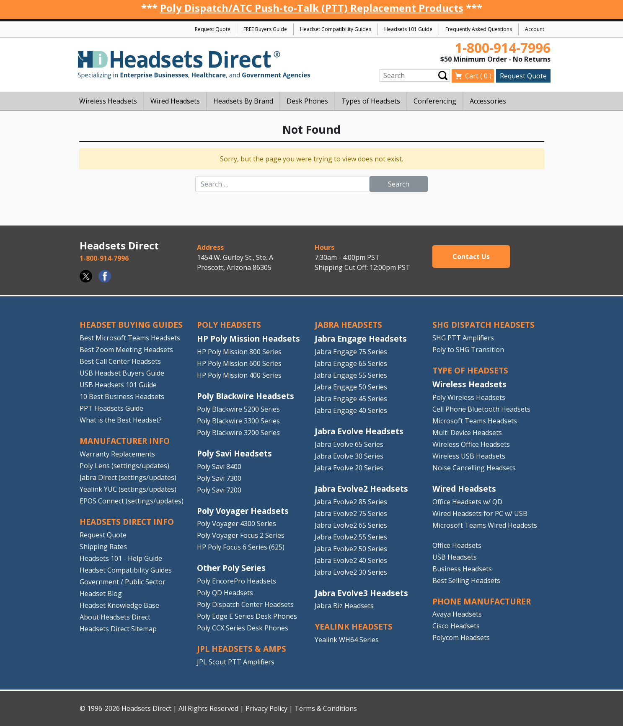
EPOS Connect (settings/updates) (132, 501)
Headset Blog (101, 593)
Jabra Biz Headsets (344, 605)
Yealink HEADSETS (354, 626)
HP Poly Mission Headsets (248, 338)
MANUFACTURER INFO (125, 440)
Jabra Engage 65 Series (351, 363)
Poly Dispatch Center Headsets (245, 604)
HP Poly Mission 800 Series (239, 351)
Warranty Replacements (117, 454)
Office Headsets (456, 545)
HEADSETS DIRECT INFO (127, 521)
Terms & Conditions (326, 708)
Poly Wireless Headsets (468, 397)
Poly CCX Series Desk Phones (242, 628)
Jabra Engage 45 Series (351, 398)
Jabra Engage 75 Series (351, 351)
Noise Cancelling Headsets (474, 467)
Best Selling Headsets (466, 580)
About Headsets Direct (115, 617)
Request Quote (212, 29)
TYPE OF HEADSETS (470, 370)
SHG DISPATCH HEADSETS (483, 324)
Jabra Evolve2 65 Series (351, 525)
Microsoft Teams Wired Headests (484, 525)
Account (534, 29)
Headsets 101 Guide (408, 29)
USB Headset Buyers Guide (122, 373)
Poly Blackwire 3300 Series (238, 420)
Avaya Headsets (457, 614)
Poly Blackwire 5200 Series (238, 409)
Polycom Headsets (461, 637)
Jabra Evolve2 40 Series (351, 560)
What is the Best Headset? (121, 420)
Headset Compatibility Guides (335, 29)
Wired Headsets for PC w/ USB (479, 513)
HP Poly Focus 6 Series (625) (240, 547)
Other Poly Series (231, 567)
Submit (443, 75)
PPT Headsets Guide (111, 408)
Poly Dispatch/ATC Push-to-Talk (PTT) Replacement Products (311, 8)
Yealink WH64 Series (347, 639)
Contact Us (471, 256)
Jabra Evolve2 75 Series (351, 513)
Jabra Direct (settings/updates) (128, 477)
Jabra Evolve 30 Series (349, 456)
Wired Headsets (464, 488)
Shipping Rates (103, 546)
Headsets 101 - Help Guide (121, 558)
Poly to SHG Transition (468, 349)
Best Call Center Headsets (120, 361)
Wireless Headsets (469, 384)
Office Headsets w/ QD (467, 501)
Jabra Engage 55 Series (351, 375)
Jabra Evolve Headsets (359, 431)
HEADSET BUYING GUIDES (131, 324)
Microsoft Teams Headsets (474, 420)
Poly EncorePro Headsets (236, 581)
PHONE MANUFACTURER (481, 601)
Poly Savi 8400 (219, 466)
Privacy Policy (266, 708)
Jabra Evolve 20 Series (349, 467)
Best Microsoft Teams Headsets (130, 337)
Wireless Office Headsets (471, 444)
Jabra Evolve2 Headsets (361, 488)
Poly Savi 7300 (219, 478)
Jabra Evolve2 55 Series (351, 537)
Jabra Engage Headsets (361, 338)
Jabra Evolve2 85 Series (351, 501)
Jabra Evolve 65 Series (349, 444)
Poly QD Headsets (225, 592)
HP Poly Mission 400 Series (239, 375)
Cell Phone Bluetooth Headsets (481, 409)
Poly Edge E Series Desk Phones (247, 616)
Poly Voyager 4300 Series (236, 523)
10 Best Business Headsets (122, 396)
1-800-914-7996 (503, 48)
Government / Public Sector (122, 581)
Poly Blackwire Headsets (245, 396)
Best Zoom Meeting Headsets (126, 349)
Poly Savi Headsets (234, 453)
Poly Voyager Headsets (243, 510)
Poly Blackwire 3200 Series (238, 432)
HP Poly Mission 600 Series (239, 363)
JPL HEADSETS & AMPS (241, 648)
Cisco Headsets (456, 625)
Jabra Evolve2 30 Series (351, 572)
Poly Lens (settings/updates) (124, 465)
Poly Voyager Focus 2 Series (240, 535)
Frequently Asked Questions (478, 29)
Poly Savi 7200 (219, 490)
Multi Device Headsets (467, 432)
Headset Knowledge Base (119, 605)
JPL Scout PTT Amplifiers (235, 661)
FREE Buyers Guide (265, 29)
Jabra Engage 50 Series (351, 387)
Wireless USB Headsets (468, 456)
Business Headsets (462, 568)
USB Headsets (454, 557)
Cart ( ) (478, 75)
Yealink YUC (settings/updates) (128, 489)
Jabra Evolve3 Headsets (361, 593)
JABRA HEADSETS (348, 324)
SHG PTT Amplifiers (463, 337)
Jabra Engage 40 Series (351, 410)
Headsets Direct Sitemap (118, 628)
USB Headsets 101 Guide (118, 384)
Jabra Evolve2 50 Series (351, 548)
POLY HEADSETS (229, 324)
